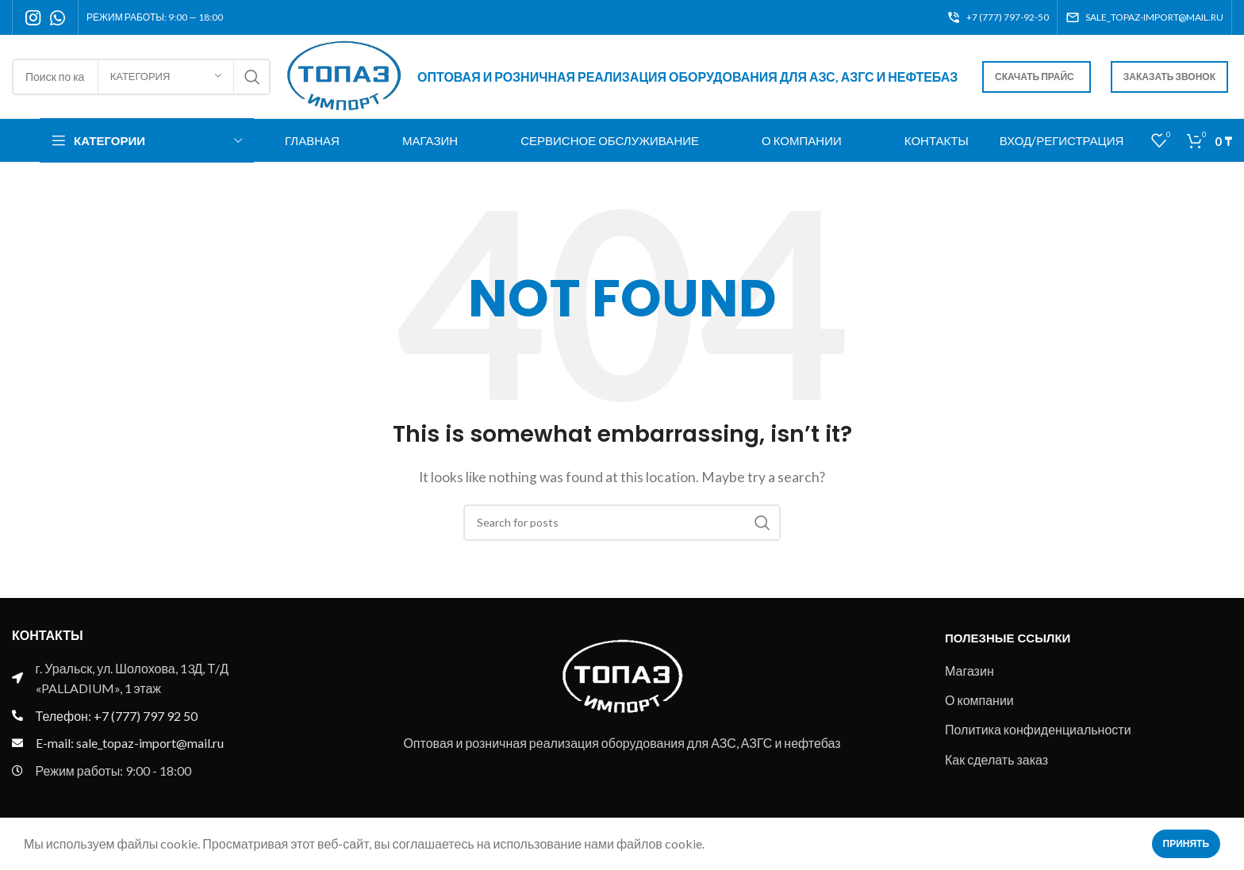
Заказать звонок (1169, 76)
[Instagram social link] (33, 17)
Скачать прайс (1034, 76)
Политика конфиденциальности (1038, 729)
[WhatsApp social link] (57, 17)
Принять (1186, 843)
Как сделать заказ (996, 759)
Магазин (969, 670)
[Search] (622, 522)
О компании (979, 699)
